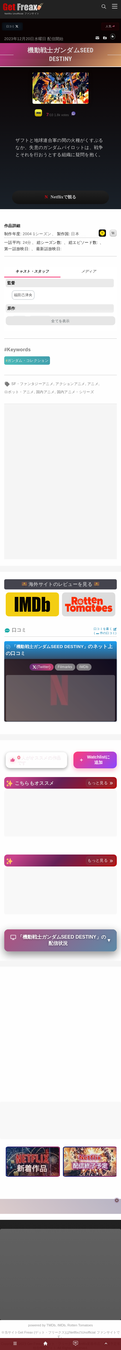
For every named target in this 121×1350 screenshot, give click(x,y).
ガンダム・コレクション (28, 360)
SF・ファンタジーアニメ (32, 384)
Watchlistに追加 (94, 760)
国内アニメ (45, 392)
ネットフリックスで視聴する (60, 197)
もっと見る (100, 783)
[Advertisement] (60, 481)
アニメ (92, 384)
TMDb (50, 1325)
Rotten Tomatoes (80, 1325)
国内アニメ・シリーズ (75, 392)
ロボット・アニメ (19, 392)
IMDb (61, 1325)
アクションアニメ (70, 384)
